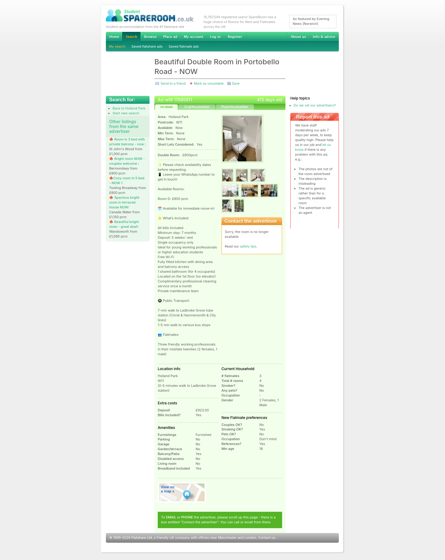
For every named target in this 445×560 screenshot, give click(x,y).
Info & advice (324, 37)
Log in (215, 37)
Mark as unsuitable (209, 83)
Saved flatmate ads (184, 46)
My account (193, 37)
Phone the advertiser (234, 107)
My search (117, 46)
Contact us (266, 537)
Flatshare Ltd (141, 537)
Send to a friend (173, 83)
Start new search (126, 113)
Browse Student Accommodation (150, 37)
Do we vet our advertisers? (315, 105)
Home (114, 37)
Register (235, 37)
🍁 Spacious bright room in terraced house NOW (124, 202)
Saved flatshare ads (147, 46)
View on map (182, 492)
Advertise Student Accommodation (170, 37)
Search (131, 37)
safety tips (248, 246)
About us (298, 37)
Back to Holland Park (129, 108)
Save (235, 83)
